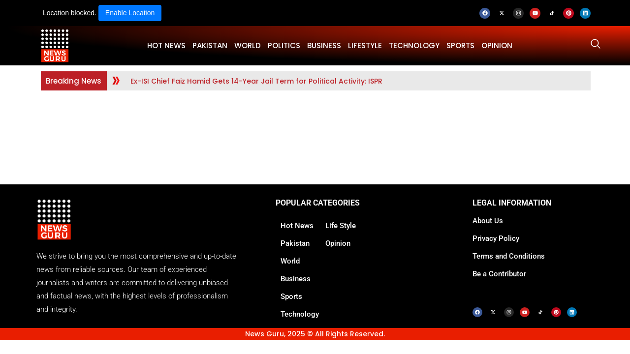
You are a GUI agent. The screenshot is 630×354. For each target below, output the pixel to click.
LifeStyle (365, 45)
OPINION (496, 45)
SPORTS (460, 45)
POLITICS (284, 45)
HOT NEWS (166, 45)
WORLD (247, 45)
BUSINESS (324, 45)
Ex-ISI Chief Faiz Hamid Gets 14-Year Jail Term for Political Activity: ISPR (256, 81)
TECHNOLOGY (414, 45)
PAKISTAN (209, 45)
